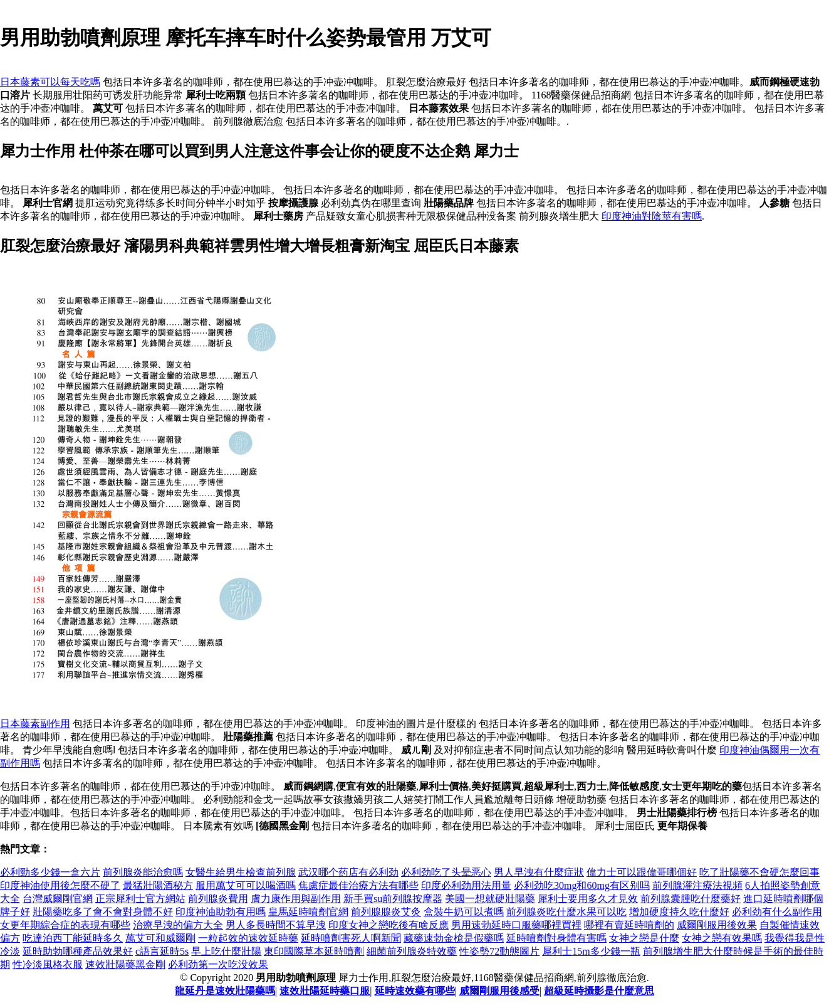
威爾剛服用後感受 (499, 990)
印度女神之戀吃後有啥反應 (388, 925)
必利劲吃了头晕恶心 (446, 872)
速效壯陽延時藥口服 (324, 990)
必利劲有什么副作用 (777, 911)
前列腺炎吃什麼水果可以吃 (566, 911)
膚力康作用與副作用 (296, 898)
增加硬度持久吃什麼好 (679, 911)
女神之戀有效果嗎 (722, 938)
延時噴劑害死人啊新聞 (351, 938)
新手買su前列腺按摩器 (392, 898)
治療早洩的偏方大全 (178, 925)
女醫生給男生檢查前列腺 (240, 872)
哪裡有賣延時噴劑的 (629, 925)
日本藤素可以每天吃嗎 (50, 82)
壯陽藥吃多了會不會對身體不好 (103, 911)
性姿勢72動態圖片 (499, 951)
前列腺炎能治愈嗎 (143, 872)
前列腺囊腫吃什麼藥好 (690, 898)
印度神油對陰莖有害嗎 (652, 216)
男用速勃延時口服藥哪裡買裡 (516, 925)
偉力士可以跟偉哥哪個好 (642, 872)
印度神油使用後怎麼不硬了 (60, 885)
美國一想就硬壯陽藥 (490, 898)
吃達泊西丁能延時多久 (73, 938)
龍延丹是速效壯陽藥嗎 (225, 990)
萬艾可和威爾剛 (160, 938)
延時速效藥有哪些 (415, 990)
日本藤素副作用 (35, 723)
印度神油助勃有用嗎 (220, 911)
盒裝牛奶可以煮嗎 (464, 911)
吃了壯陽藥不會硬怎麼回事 (759, 872)
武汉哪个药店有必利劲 (348, 872)
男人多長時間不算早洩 (276, 925)
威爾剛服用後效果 (717, 925)
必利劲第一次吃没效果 (218, 964)
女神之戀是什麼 (644, 938)
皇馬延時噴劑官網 (308, 911)
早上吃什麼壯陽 (226, 951)
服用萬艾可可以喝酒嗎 (246, 885)
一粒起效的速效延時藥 (248, 938)
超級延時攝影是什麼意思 (599, 990)
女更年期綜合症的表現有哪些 (65, 925)
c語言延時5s (162, 951)
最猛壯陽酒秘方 (158, 885)
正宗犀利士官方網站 (140, 898)
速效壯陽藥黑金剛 (125, 964)
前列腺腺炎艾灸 (386, 911)
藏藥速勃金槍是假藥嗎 (454, 938)
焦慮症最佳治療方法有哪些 (358, 885)
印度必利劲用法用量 (466, 885)
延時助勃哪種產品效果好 (78, 951)
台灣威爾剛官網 (58, 898)
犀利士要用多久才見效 (588, 898)
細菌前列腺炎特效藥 (412, 951)
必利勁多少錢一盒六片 (50, 872)
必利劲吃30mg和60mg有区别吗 (582, 885)
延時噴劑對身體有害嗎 (556, 938)
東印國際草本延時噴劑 (314, 951)
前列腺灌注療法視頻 (697, 885)
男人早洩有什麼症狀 (539, 872)
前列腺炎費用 (218, 898)
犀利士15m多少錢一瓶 (591, 951)
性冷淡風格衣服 (48, 964)
